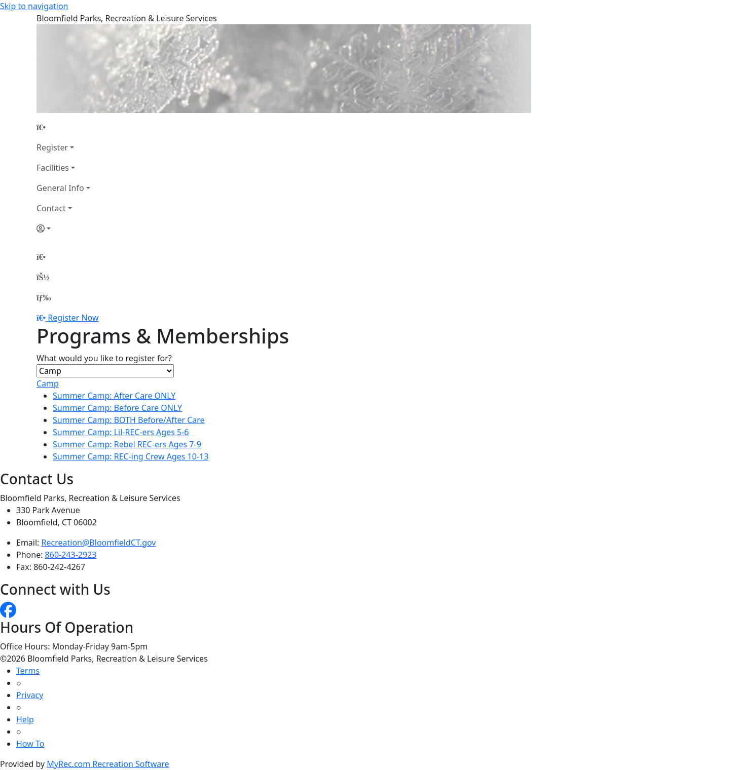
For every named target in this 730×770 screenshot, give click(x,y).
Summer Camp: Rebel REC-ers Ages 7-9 (127, 444)
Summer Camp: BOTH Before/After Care (129, 420)
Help (25, 719)
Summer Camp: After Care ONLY (114, 395)
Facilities (52, 167)
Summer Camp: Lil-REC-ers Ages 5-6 (121, 432)
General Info (60, 188)
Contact (51, 208)
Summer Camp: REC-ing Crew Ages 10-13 (130, 456)
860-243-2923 (71, 554)
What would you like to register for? (104, 358)
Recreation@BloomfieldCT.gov (99, 542)
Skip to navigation (34, 6)
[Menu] (43, 297)
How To (30, 743)
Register (52, 147)
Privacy (29, 695)
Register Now (73, 317)
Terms (28, 670)
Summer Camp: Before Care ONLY (117, 407)
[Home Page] (63, 127)
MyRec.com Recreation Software (108, 763)
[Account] (63, 228)
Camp (47, 383)
